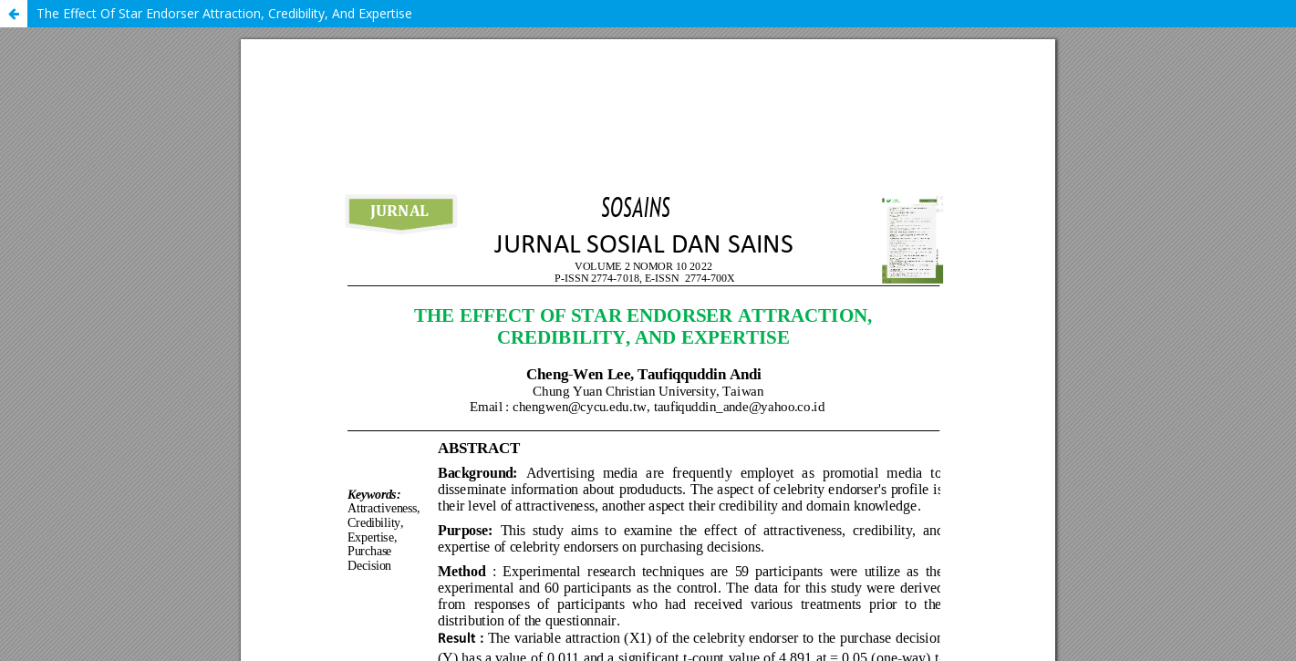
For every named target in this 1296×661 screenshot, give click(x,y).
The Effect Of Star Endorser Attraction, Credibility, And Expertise (224, 13)
